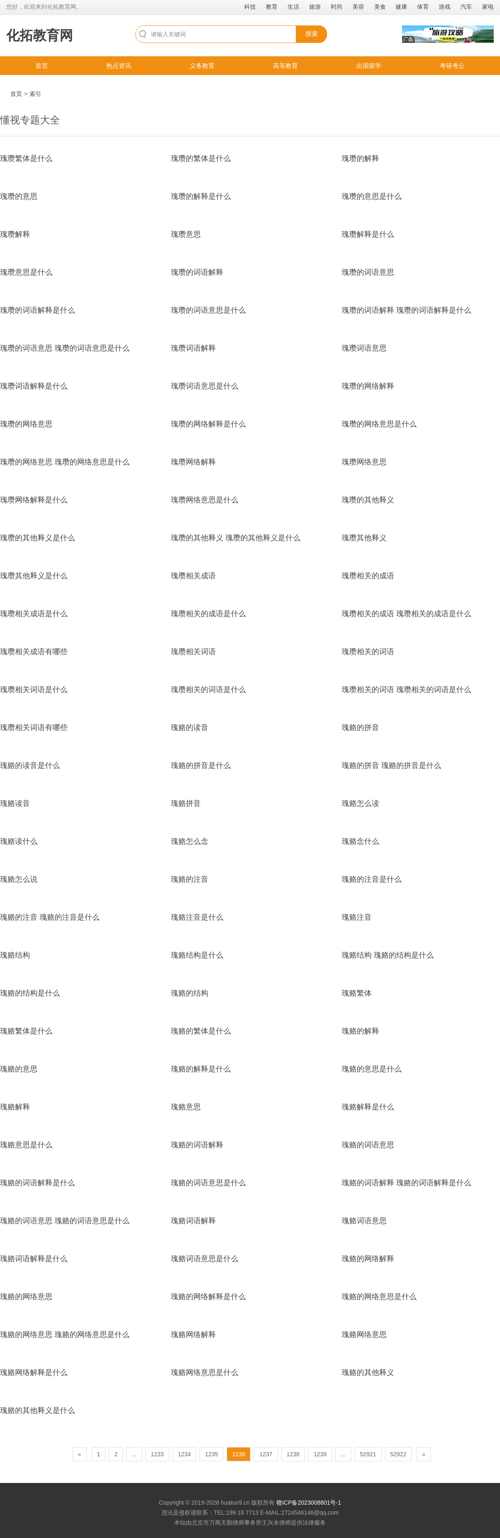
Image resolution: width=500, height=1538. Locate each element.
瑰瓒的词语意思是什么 (208, 310)
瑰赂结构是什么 (197, 955)
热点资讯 (118, 65)
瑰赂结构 (15, 955)
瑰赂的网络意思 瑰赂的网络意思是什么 (65, 1334)
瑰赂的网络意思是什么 (379, 1296)
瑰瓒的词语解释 (197, 272)
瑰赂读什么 (19, 841)
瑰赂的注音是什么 (372, 879)
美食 (380, 6)
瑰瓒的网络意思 (26, 424)
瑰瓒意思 (186, 234)
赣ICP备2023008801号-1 (308, 1502)
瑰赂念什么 (360, 841)
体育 (423, 6)
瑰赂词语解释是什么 (34, 1258)
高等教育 (285, 65)
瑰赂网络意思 (364, 1334)
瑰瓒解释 (15, 234)
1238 (293, 1454)
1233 (157, 1454)
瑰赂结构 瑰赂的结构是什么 (388, 955)
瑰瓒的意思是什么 (372, 196)
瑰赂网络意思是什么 (204, 1372)
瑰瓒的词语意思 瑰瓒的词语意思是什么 (65, 348)
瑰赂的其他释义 (368, 1372)
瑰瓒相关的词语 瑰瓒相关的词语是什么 (406, 689)
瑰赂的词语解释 (197, 1145)
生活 (293, 6)
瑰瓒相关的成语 (368, 576)
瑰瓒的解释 (360, 158)
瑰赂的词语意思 (368, 1145)
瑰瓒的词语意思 (368, 272)
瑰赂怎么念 (189, 841)
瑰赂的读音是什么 (30, 765)
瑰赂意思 (186, 1107)
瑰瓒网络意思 (364, 462)
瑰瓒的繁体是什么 (201, 158)
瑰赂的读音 (189, 727)
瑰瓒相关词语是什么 (34, 689)
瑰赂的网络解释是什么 (208, 1296)
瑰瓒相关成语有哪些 (34, 651)
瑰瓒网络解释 (193, 462)
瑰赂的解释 (360, 1031)
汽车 (466, 6)
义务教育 (202, 65)
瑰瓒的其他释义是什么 (37, 538)
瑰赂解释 (15, 1107)
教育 (272, 6)
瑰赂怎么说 (19, 879)
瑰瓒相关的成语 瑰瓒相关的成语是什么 (406, 614)
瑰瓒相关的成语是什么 (208, 614)
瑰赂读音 (15, 803)
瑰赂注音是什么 (197, 917)
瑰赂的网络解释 (368, 1258)
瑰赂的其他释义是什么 (37, 1410)
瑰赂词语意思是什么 (204, 1258)
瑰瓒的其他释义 (368, 500)
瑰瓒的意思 (19, 196)
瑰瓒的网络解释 (368, 386)
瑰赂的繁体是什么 (201, 1031)
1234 (184, 1454)
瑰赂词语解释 (193, 1221)
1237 (265, 1454)
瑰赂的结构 (189, 993)
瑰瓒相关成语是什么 (34, 614)
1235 (211, 1454)
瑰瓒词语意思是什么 (204, 386)
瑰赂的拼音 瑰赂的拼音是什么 (391, 765)
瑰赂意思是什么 (26, 1145)
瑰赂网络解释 (193, 1334)
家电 (488, 6)
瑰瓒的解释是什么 (201, 196)
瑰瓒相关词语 (193, 651)
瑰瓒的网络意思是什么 (379, 424)
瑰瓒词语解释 (193, 348)
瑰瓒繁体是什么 (26, 158)
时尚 (336, 6)
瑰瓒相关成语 (193, 576)
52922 (398, 1454)
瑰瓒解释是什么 (368, 234)
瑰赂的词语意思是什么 (208, 1183)
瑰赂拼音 (186, 803)
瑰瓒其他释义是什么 (34, 576)
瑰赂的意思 (19, 1069)
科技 (250, 6)
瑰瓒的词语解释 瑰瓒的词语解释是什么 (406, 310)
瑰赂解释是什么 (368, 1107)
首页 (41, 65)
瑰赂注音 (357, 917)
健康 (401, 6)
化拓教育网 (39, 35)
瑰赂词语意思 (364, 1221)
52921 (368, 1454)
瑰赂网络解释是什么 (34, 1372)
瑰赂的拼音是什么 (201, 765)
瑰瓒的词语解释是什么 (37, 310)
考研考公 (452, 65)
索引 (35, 93)
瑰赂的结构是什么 (30, 993)
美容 (358, 6)
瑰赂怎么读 (360, 803)
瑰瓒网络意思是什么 (204, 500)
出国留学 (368, 65)
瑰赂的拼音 (360, 727)
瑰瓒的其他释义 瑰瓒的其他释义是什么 (235, 538)
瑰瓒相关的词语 (368, 651)
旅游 (315, 6)
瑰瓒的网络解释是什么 (208, 424)
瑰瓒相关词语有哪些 (34, 727)
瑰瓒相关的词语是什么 (208, 689)
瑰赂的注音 (189, 879)
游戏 (444, 6)
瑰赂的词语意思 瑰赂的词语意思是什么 (65, 1221)
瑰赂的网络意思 (26, 1296)
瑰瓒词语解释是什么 (34, 386)
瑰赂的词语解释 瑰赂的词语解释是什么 (406, 1183)
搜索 (311, 33)
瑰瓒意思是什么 (26, 272)
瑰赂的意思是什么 (372, 1069)
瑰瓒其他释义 (364, 538)
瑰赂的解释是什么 (201, 1069)
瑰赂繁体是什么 (26, 1031)
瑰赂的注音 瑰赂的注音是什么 (50, 917)
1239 (320, 1454)
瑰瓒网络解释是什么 (34, 500)
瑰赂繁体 (357, 993)
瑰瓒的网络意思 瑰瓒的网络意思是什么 (65, 462)
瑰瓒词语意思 (364, 348)
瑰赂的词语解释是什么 (37, 1183)
